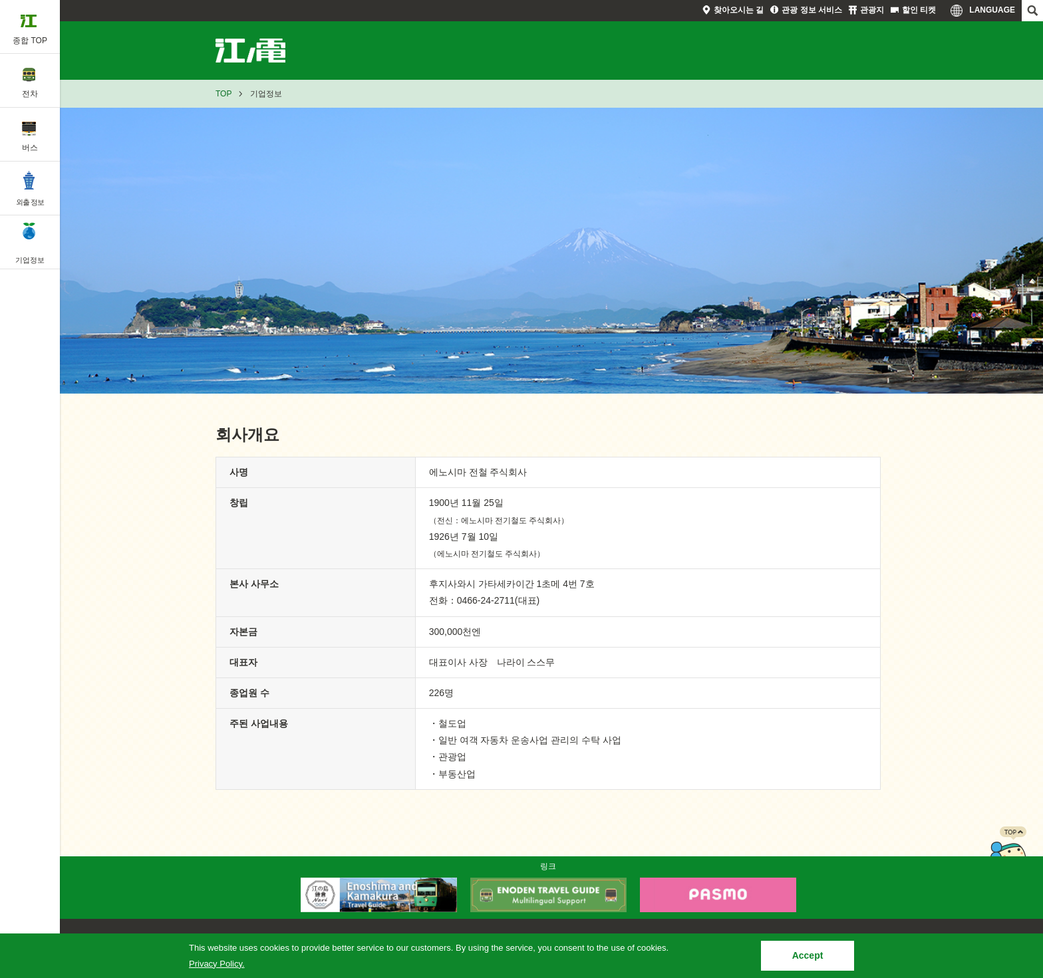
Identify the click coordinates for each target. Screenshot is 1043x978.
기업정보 (266, 50)
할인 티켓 (919, 10)
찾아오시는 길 (739, 10)
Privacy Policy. (217, 964)
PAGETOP (1007, 853)
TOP (223, 93)
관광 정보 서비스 (812, 10)
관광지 (872, 10)
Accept (807, 955)
